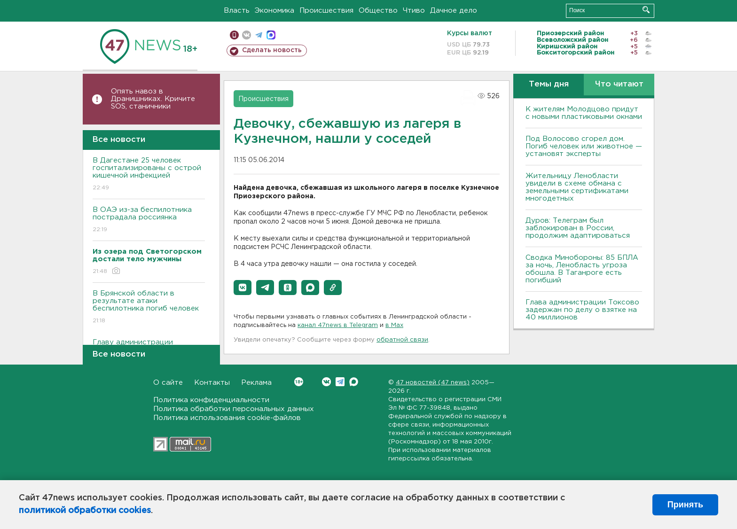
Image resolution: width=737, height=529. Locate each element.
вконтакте (246, 35)
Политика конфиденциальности (211, 400)
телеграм (258, 35)
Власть (237, 11)
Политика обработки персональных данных (233, 409)
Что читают (619, 84)
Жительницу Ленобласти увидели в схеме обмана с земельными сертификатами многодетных (576, 187)
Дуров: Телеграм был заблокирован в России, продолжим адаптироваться (577, 228)
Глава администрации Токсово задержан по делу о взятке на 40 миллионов (582, 309)
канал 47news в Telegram (338, 325)
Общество (378, 11)
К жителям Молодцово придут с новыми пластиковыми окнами (583, 113)
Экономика (274, 11)
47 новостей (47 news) (433, 382)
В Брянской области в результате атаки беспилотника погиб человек (149, 307)
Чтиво (414, 11)
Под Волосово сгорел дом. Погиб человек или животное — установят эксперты (583, 146)
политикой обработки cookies (85, 510)
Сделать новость (272, 50)
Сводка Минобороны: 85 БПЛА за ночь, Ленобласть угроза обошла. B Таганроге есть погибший (581, 269)
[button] (242, 287)
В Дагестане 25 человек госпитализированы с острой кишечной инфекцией (149, 174)
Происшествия (326, 11)
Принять (685, 504)
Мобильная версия (234, 35)
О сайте (168, 383)
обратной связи (402, 339)
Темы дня (549, 84)
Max (353, 381)
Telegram (340, 381)
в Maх (394, 325)
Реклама (256, 383)
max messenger (271, 35)
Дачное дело (453, 11)
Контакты (212, 383)
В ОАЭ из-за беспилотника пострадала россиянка (149, 220)
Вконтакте (298, 381)
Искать (646, 9)
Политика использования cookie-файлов (227, 418)
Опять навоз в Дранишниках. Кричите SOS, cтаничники (153, 98)
